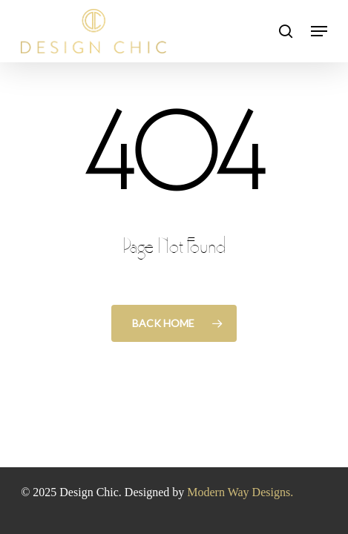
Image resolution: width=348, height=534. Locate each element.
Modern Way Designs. (240, 492)
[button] (319, 31)
